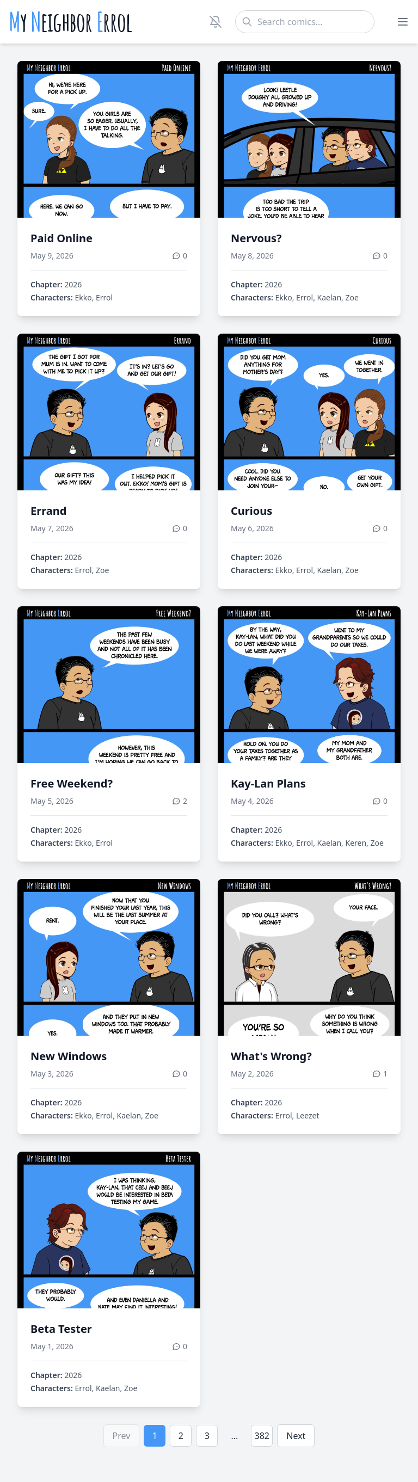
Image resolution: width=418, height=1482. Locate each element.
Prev (122, 1436)
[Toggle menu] (403, 22)
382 (262, 1436)
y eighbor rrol (70, 22)
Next (295, 1436)
